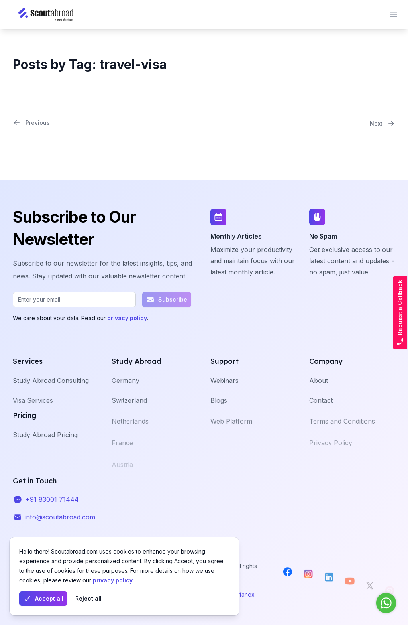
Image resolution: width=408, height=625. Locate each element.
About (318, 390)
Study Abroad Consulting (51, 390)
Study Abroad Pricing (45, 445)
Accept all (43, 599)
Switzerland (129, 412)
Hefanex (243, 594)
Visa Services (33, 412)
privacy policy (113, 580)
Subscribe (166, 300)
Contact (321, 412)
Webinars (224, 390)
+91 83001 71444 (52, 506)
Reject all (88, 598)
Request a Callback (400, 312)
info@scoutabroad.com (60, 524)
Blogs (218, 412)
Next (382, 124)
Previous (31, 123)
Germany (125, 390)
